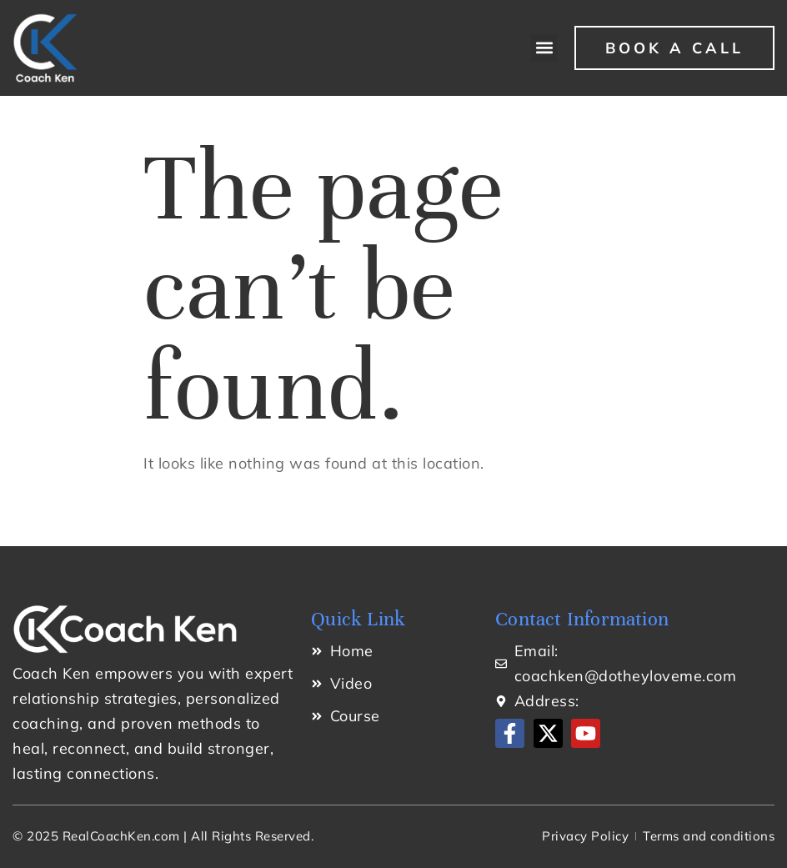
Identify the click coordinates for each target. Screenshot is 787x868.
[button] (544, 48)
